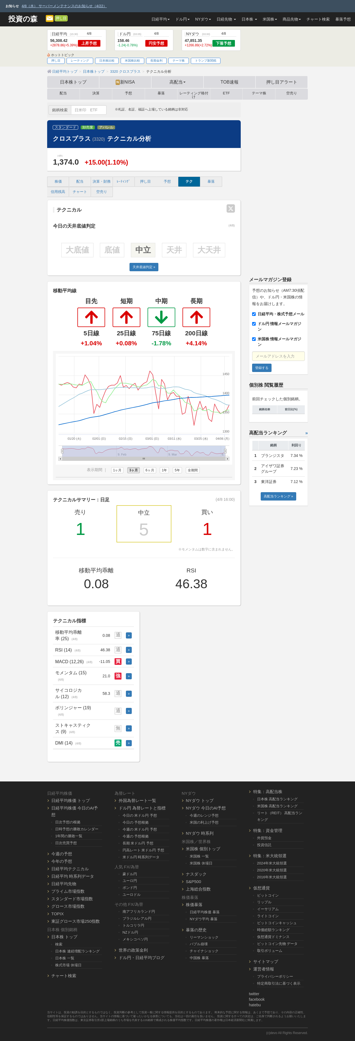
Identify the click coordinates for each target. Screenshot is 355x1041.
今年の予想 (61, 861)
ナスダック (196, 874)
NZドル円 (130, 932)
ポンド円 (130, 888)
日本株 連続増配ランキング (77, 951)
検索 (58, 944)
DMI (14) (68, 742)
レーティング (80, 60)
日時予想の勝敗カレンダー (76, 829)
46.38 (105, 650)
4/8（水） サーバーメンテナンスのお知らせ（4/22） (64, 6)
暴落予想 (343, 19)
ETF (226, 93)
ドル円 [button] (182, 19)
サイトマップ (265, 961)
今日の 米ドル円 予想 (140, 815)
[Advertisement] (278, 185)
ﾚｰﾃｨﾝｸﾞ (123, 181)
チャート (80, 192)
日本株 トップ (64, 936)
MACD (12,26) (73, 661)
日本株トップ (73, 81)
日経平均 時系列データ (72, 876)
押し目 (61, 18)
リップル (264, 902)
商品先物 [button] (292, 19)
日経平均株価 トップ (70, 800)
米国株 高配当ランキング (277, 806)
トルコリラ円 (133, 925)
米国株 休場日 (201, 863)
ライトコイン (268, 916)
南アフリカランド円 (139, 911)
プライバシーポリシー (275, 976)
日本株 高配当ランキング (277, 799)
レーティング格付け (193, 94)
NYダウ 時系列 (200, 833)
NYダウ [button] (203, 19)
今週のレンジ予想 (204, 815)
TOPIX (57, 913)
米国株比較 (132, 60)
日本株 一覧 (64, 958)
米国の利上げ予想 (204, 822)
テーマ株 (179, 60)
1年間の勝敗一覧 (68, 836)
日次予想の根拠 (67, 822)
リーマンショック (204, 937)
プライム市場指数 (68, 891)
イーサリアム (268, 909)
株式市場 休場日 (68, 965)
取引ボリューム (269, 951)
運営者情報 (263, 969)
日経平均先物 (63, 883)
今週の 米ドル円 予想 (140, 829)
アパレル (106, 127)
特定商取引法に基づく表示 (278, 983)
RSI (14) (67, 649)
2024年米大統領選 (272, 863)
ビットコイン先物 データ (277, 944)
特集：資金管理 (267, 830)
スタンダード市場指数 (72, 898)
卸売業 (87, 127)
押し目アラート (281, 81)
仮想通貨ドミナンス (273, 937)
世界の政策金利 (133, 950)
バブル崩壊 (199, 944)
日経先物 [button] (226, 19)
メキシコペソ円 (135, 939)
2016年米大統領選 (272, 877)
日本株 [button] (249, 19)
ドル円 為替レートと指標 (142, 808)
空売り (291, 93)
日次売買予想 (66, 843)
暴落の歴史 (196, 929)
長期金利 (156, 60)
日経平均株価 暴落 (205, 912)
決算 (96, 93)
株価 (58, 181)
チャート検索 (318, 19)
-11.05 (104, 661)
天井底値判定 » (144, 267)
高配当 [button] (177, 81)
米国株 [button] (270, 19)
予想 (128, 93)
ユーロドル (132, 894)
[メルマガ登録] (50, 18)
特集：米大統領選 (269, 855)
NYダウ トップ (200, 800)
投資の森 (22, 19)
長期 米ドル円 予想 (138, 843)
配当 (63, 93)
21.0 (106, 676)
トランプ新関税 (205, 60)
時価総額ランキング (273, 930)
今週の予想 (61, 853)
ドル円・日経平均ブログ (141, 957)
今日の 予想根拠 (136, 822)
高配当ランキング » (278, 496)
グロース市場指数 (68, 906)
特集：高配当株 (267, 791)
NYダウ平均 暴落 (203, 919)
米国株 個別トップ (203, 848)
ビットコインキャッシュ (277, 923)
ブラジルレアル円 (137, 918)
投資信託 (264, 845)
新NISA (125, 82)
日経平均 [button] (160, 19)
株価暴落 (194, 904)
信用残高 (58, 192)
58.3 (106, 693)
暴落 (161, 93)
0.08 (106, 635)
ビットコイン (268, 895)
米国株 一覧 (199, 856)
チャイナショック (204, 951)
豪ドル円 (130, 874)
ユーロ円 (130, 881)
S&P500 (193, 881)
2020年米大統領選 (272, 870)
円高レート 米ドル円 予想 (143, 850)
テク (189, 181)
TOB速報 (229, 81)
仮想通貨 (261, 888)
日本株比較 (107, 60)
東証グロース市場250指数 (75, 921)
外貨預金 (264, 838)
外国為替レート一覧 (137, 800)
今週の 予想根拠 (136, 836)
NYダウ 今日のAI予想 (206, 808)
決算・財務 (102, 181)
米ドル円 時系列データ (141, 857)
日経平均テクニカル (70, 868)
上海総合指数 (198, 889)
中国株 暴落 (199, 958)
